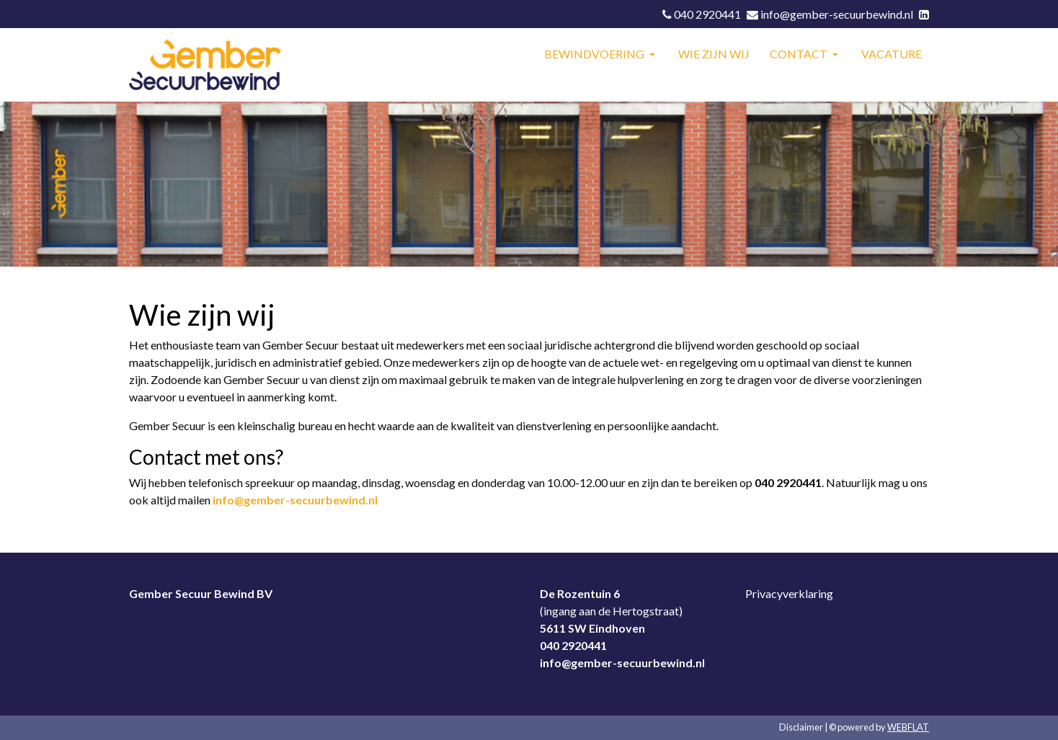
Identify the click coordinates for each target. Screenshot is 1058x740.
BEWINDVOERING (595, 54)
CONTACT (800, 54)
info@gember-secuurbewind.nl (295, 500)
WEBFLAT (908, 727)
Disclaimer (801, 727)
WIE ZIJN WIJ (714, 54)
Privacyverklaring (789, 593)
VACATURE (891, 54)
